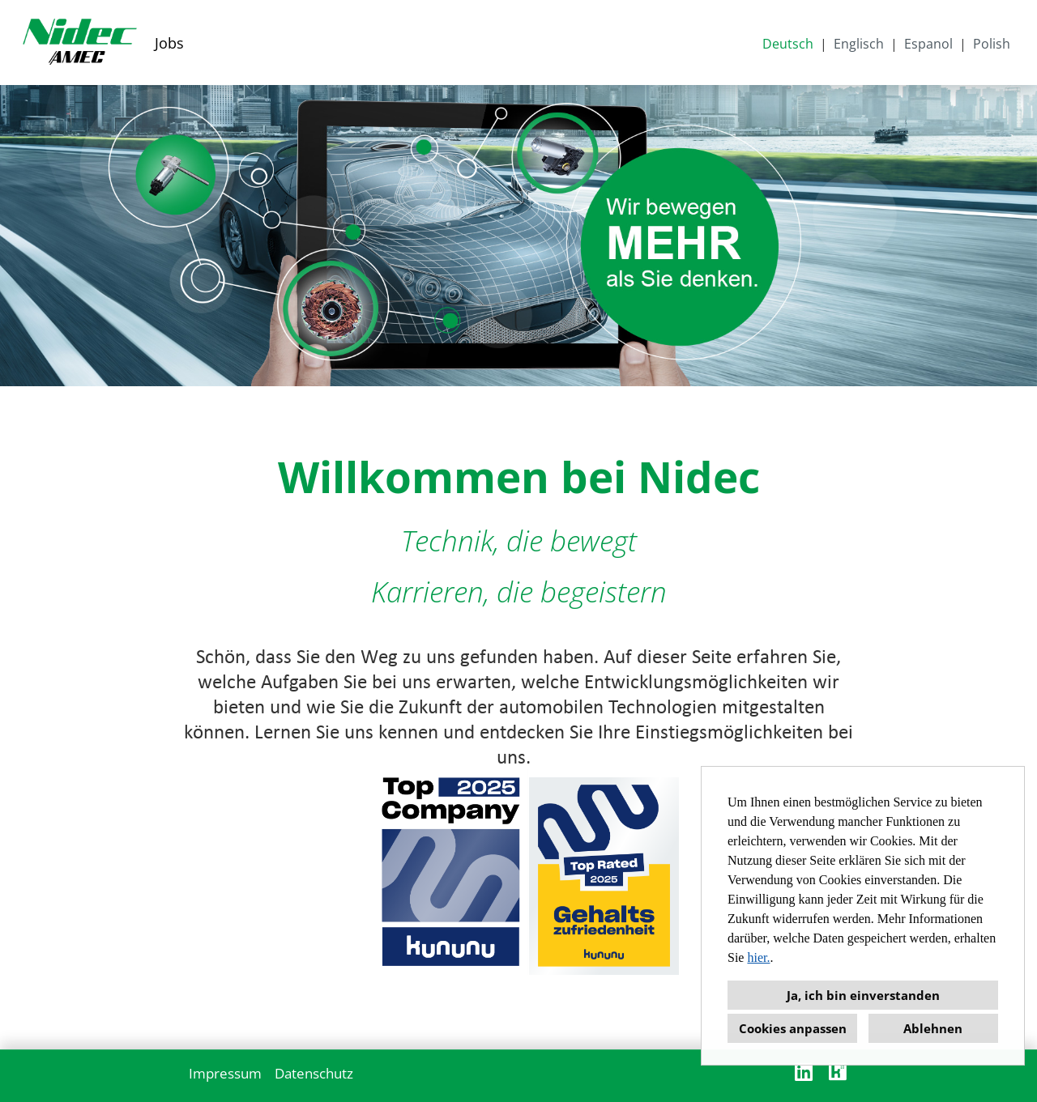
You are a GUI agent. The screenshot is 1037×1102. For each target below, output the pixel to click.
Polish (991, 44)
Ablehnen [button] (932, 1028)
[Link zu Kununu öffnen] (838, 1071)
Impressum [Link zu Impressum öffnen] (225, 1073)
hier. (758, 957)
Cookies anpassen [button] (793, 1028)
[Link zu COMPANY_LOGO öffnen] (79, 42)
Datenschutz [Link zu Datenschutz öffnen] (314, 1073)
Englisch (859, 44)
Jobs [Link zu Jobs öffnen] (169, 43)
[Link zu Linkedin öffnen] (804, 1071)
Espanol (928, 44)
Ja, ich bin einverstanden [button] (863, 995)
